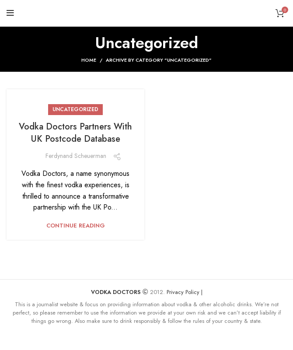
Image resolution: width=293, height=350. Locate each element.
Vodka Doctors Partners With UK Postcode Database (75, 132)
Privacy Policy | (184, 292)
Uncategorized (75, 109)
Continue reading (75, 225)
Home (88, 59)
